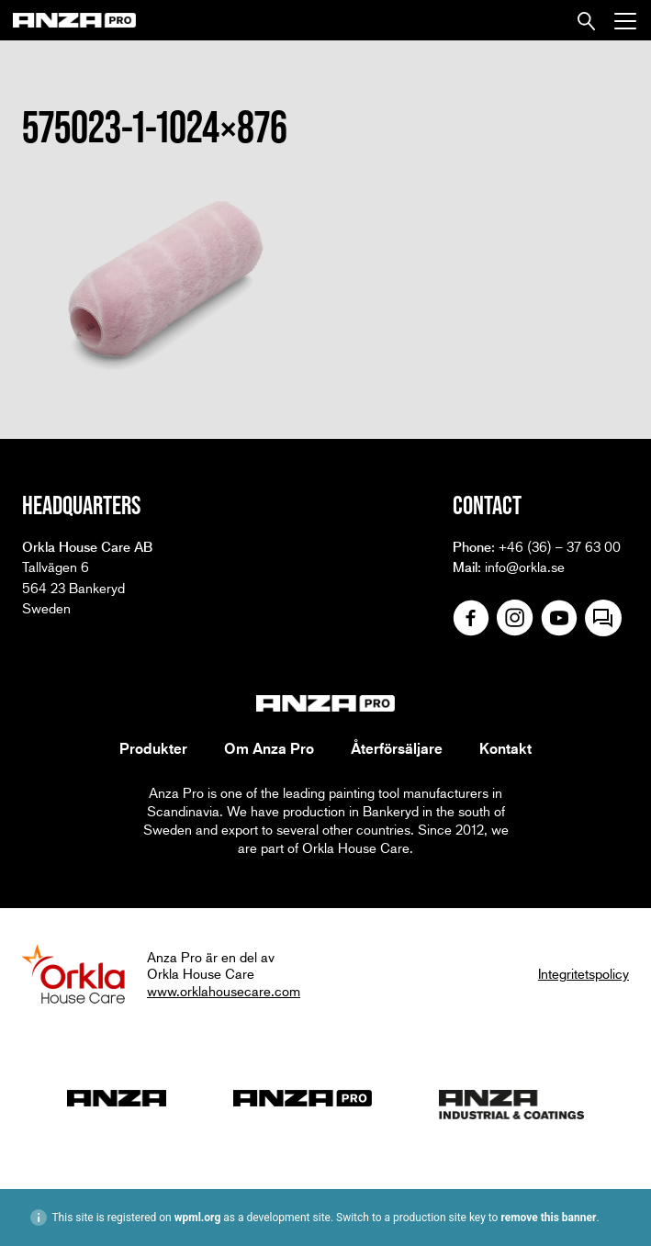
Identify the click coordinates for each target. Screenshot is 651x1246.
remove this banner (548, 1217)
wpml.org (197, 1217)
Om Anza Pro (269, 748)
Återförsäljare (397, 748)
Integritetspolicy (583, 973)
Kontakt (505, 748)
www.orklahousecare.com (223, 990)
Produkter (153, 748)
